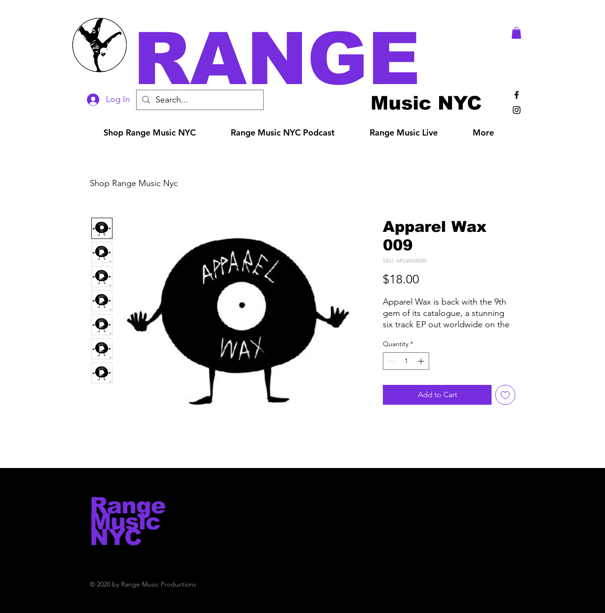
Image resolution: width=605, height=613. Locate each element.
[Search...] (199, 100)
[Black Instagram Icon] (516, 110)
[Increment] (422, 361)
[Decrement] (390, 361)
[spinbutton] (406, 361)
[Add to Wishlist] (505, 395)
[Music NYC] (426, 103)
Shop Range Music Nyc (134, 183)
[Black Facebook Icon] (516, 95)
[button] (315, 59)
